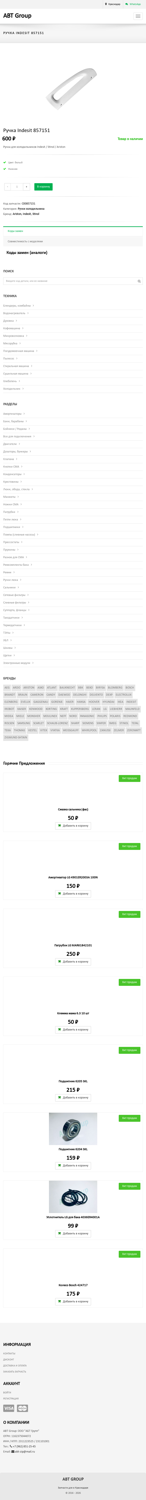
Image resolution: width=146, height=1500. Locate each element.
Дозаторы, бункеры (15, 451)
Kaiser (21, 709)
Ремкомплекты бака (16, 565)
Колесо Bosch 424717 (73, 1285)
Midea (9, 716)
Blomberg (115, 687)
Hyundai (108, 702)
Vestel (32, 730)
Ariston (17, 214)
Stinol (35, 214)
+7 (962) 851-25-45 (23, 1446)
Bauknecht (67, 687)
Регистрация (11, 1399)
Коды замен (15, 231)
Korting (51, 709)
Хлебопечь (10, 381)
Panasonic (87, 716)
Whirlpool (89, 730)
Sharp (75, 723)
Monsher (33, 716)
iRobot (9, 709)
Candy (51, 694)
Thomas (19, 730)
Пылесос (8, 358)
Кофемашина (11, 328)
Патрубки (9, 512)
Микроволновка (13, 336)
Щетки (7, 655)
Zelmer (119, 730)
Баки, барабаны (13, 421)
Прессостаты (11, 542)
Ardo (16, 687)
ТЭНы (6, 633)
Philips (102, 716)
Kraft (64, 709)
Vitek (43, 730)
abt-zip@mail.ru (23, 1451)
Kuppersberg (80, 709)
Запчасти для (73, 1488)
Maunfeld (132, 709)
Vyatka (55, 730)
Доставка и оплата (15, 1365)
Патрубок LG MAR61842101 (73, 945)
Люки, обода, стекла (16, 489)
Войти (7, 1392)
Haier (70, 702)
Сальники (9, 587)
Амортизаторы (12, 414)
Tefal (135, 723)
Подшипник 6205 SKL (73, 1081)
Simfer (101, 723)
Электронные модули (16, 663)
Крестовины (10, 482)
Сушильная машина (15, 373)
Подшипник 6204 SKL (73, 1149)
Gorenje (57, 702)
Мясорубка (10, 343)
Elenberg (11, 702)
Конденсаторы (12, 474)
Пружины (9, 549)
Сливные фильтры (14, 602)
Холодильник (11, 389)
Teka (8, 730)
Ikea (120, 702)
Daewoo (64, 694)
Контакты (9, 1353)
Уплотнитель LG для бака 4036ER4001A (73, 1217)
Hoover (94, 702)
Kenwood (36, 709)
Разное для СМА (13, 557)
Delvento (96, 694)
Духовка (8, 321)
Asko (41, 687)
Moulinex (50, 716)
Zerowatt (134, 730)
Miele (20, 716)
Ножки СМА (10, 504)
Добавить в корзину (73, 825)
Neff (63, 716)
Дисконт (8, 1359)
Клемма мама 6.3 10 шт (73, 1013)
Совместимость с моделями (25, 241)
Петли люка (10, 519)
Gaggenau (40, 702)
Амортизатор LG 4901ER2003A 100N (73, 877)
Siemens (87, 723)
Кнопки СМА (11, 466)
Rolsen (9, 723)
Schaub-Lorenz (57, 723)
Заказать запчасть (14, 1372)
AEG (7, 687)
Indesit (27, 214)
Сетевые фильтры (14, 595)
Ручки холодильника (31, 209)
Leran (96, 709)
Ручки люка (10, 580)
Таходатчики (11, 617)
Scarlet (38, 723)
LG (105, 709)
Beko (89, 687)
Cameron (36, 694)
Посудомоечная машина (18, 351)
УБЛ (5, 640)
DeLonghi (80, 694)
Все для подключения (17, 436)
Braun (22, 694)
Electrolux (123, 694)
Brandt (10, 694)
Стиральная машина (16, 366)
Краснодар (114, 4)
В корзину (43, 186)
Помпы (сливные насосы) (19, 534)
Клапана (8, 459)
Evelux (25, 702)
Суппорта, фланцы (14, 610)
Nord (73, 716)
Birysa (100, 687)
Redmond (130, 716)
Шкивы (7, 648)
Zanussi (105, 730)
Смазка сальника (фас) (73, 809)
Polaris (115, 716)
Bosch (130, 687)
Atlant (51, 687)
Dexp (109, 694)
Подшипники (11, 527)
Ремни (7, 572)
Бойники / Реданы (15, 429)
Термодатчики (12, 625)
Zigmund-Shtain (16, 737)
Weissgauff (71, 730)
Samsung (23, 723)
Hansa (81, 702)
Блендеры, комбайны (17, 305)
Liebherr (116, 709)
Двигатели (10, 444)
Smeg (112, 723)
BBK (80, 687)
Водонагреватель (14, 313)
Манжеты (9, 497)
